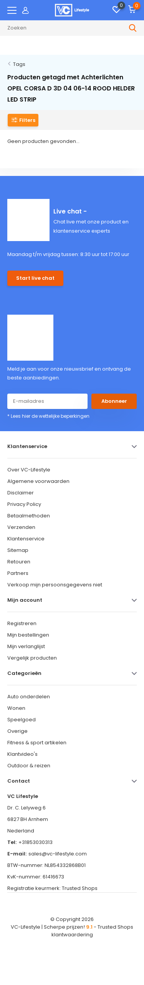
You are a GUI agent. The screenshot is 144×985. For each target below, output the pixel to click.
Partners (17, 573)
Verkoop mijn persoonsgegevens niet (54, 584)
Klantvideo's (22, 754)
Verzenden (21, 527)
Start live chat (35, 278)
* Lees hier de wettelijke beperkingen (48, 416)
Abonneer (114, 401)
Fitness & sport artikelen (36, 742)
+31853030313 (35, 842)
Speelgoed (21, 719)
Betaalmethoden (28, 515)
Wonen (16, 708)
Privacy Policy (24, 504)
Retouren (18, 561)
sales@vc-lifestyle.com (57, 853)
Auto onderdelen (28, 696)
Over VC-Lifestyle (28, 469)
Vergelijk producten (32, 658)
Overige (17, 731)
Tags (19, 64)
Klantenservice (26, 538)
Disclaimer (20, 492)
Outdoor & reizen (28, 765)
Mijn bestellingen (28, 635)
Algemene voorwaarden (38, 481)
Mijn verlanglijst (26, 646)
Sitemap (17, 550)
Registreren (21, 623)
